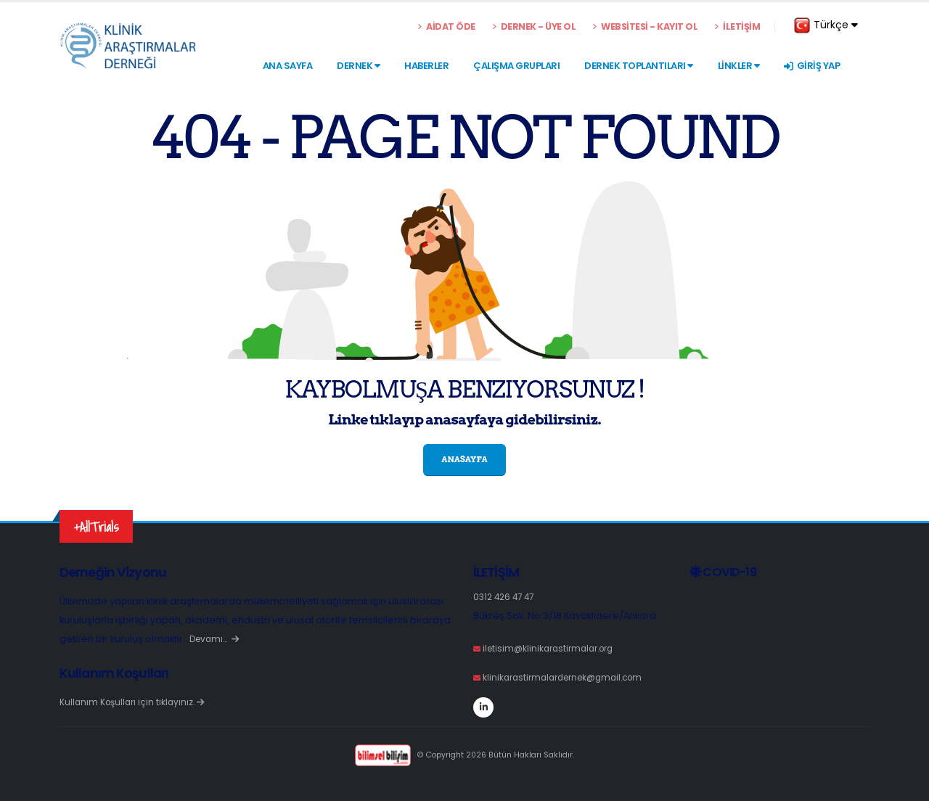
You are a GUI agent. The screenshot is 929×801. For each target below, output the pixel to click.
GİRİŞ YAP (812, 66)
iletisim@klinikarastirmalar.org (553, 648)
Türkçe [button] (825, 25)
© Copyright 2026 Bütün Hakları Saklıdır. (464, 754)
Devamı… (216, 639)
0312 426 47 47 (506, 597)
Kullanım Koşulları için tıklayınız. (135, 702)
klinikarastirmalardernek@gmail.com (569, 677)
